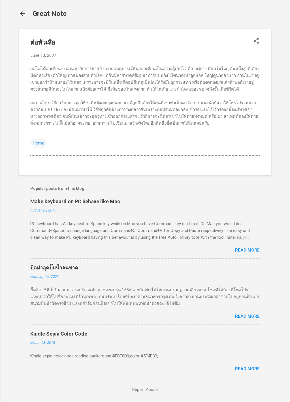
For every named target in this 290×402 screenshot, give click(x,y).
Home (38, 143)
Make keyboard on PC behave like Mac (75, 201)
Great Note (50, 14)
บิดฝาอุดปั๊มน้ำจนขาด (54, 268)
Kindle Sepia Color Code (58, 334)
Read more (247, 250)
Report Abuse (145, 389)
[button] (256, 41)
